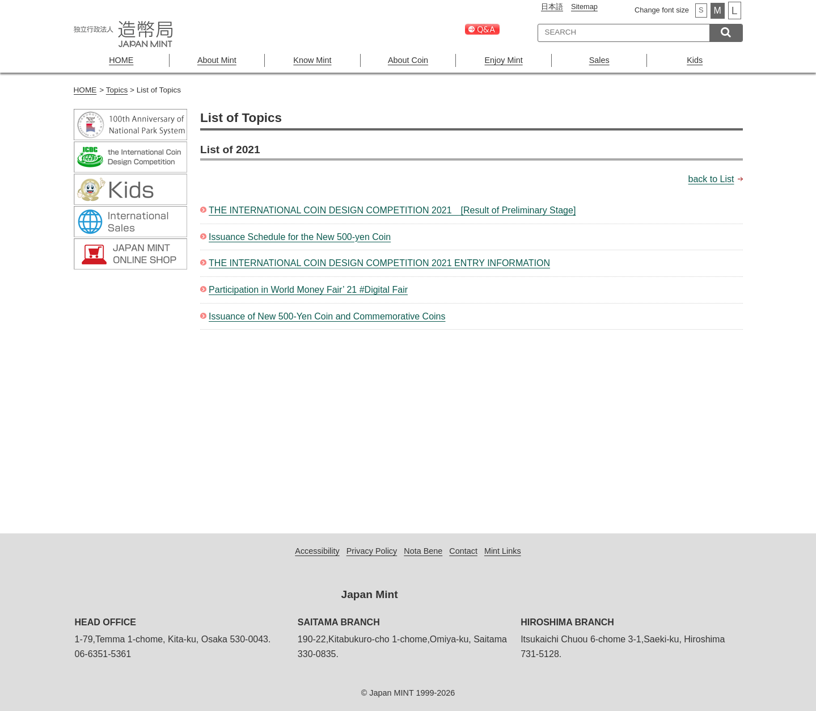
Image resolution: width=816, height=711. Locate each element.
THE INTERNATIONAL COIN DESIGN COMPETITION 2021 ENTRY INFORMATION (379, 263)
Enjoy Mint (504, 60)
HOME (121, 60)
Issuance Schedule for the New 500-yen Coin (300, 237)
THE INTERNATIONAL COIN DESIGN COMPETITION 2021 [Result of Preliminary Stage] (392, 210)
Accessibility (317, 551)
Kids (695, 60)
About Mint (216, 60)
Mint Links (502, 551)
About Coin (408, 60)
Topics (117, 90)
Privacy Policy (372, 551)
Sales (599, 60)
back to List (711, 179)
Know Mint (312, 60)
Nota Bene (423, 551)
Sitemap (584, 6)
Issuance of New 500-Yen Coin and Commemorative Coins (327, 316)
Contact (463, 551)
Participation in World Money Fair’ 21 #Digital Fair (308, 290)
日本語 (552, 6)
